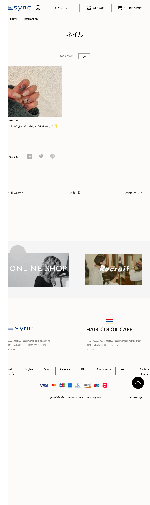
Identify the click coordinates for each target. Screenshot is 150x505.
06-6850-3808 (133, 341)
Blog (84, 369)
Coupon (66, 369)
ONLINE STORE (130, 8)
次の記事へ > (133, 193)
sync (84, 56)
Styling (30, 369)
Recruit (125, 369)
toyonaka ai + (75, 397)
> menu (91, 349)
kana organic (94, 397)
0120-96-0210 (41, 341)
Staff (47, 369)
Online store (145, 371)
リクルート (61, 8)
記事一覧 (75, 193)
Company (104, 369)
